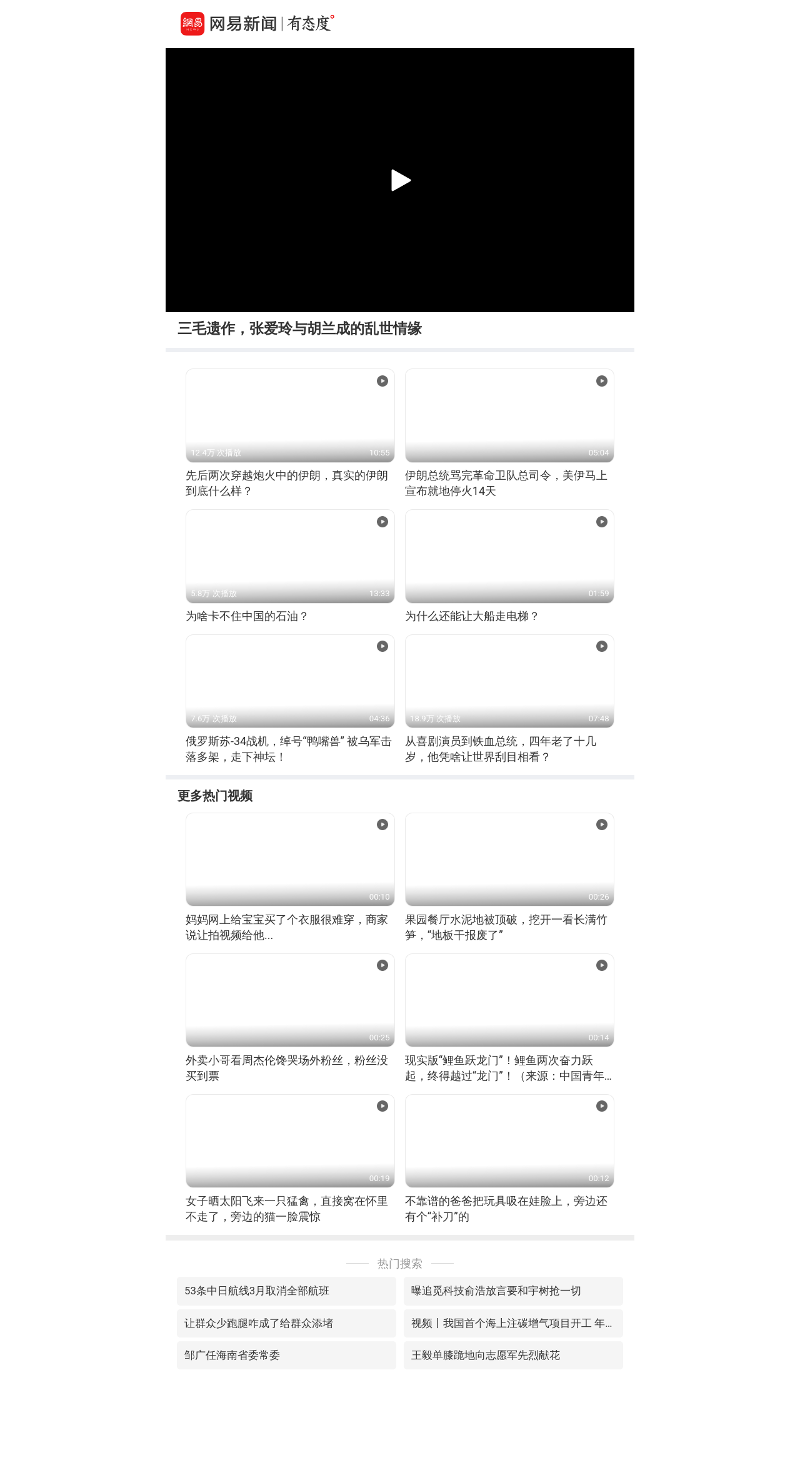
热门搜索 (400, 1263)
